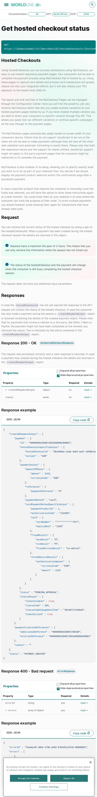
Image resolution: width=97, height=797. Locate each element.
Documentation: (18, 14)
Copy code (79, 420)
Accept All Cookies (28, 791)
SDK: (73, 14)
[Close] (90, 775)
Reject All (69, 791)
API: (49, 14)
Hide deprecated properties (77, 375)
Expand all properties (73, 370)
